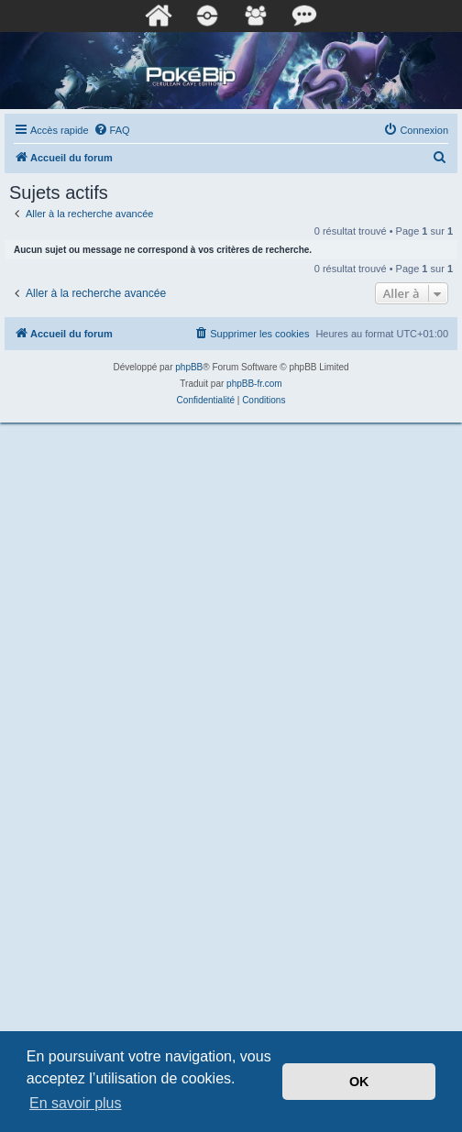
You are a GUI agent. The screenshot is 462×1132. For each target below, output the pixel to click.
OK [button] (359, 1081)
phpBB (189, 367)
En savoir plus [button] (75, 1103)
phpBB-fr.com (254, 384)
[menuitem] (112, 130)
